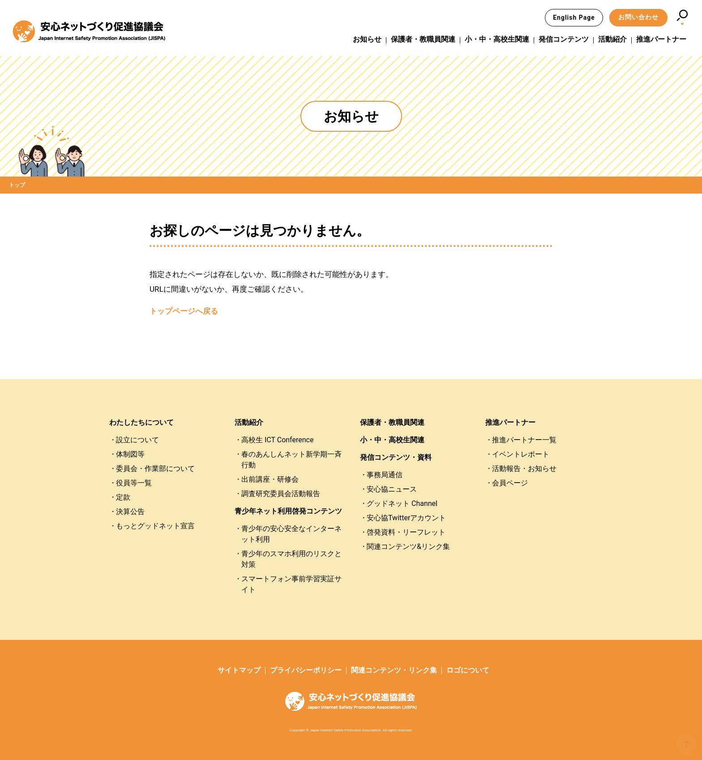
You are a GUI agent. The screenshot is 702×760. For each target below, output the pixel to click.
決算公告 (130, 511)
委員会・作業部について (155, 468)
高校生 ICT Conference (277, 440)
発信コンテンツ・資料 (396, 457)
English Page (574, 17)
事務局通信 (384, 475)
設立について (137, 440)
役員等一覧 (134, 483)
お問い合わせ (638, 17)
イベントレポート (520, 454)
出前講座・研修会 (270, 479)
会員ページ (510, 483)
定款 (123, 497)
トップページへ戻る (184, 311)
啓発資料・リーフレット (406, 532)
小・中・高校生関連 (497, 39)
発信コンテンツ (564, 39)
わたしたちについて (141, 422)
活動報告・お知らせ (524, 468)
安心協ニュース (392, 489)
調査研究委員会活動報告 (280, 493)
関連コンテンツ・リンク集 (394, 670)
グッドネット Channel (402, 503)
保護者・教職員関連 (423, 39)
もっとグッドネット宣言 (155, 526)
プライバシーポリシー (306, 670)
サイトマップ (239, 670)
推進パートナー (661, 39)
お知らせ (367, 39)
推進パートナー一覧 (524, 440)
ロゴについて (467, 670)
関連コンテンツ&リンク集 (408, 546)
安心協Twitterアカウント (406, 518)
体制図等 (130, 454)
